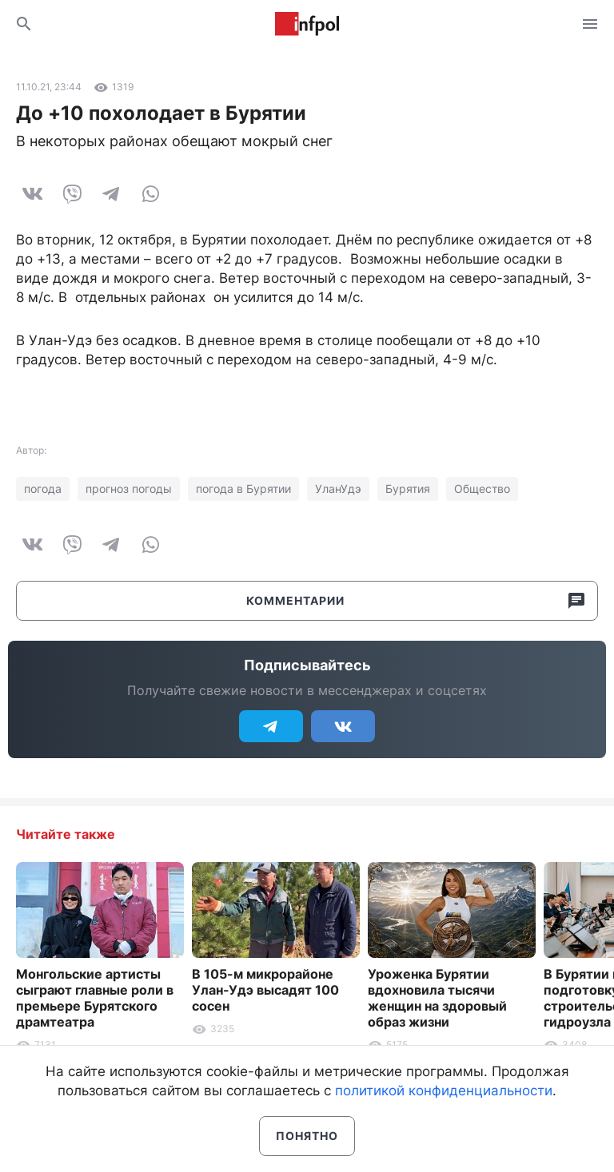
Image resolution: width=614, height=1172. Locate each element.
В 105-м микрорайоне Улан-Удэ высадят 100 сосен (265, 990)
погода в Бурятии (243, 488)
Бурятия (407, 488)
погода (43, 488)
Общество (482, 488)
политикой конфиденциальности (443, 1091)
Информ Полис (307, 24)
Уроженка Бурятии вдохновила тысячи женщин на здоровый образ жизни (437, 998)
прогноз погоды (129, 488)
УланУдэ (338, 488)
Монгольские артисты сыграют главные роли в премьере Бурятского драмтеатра (94, 998)
